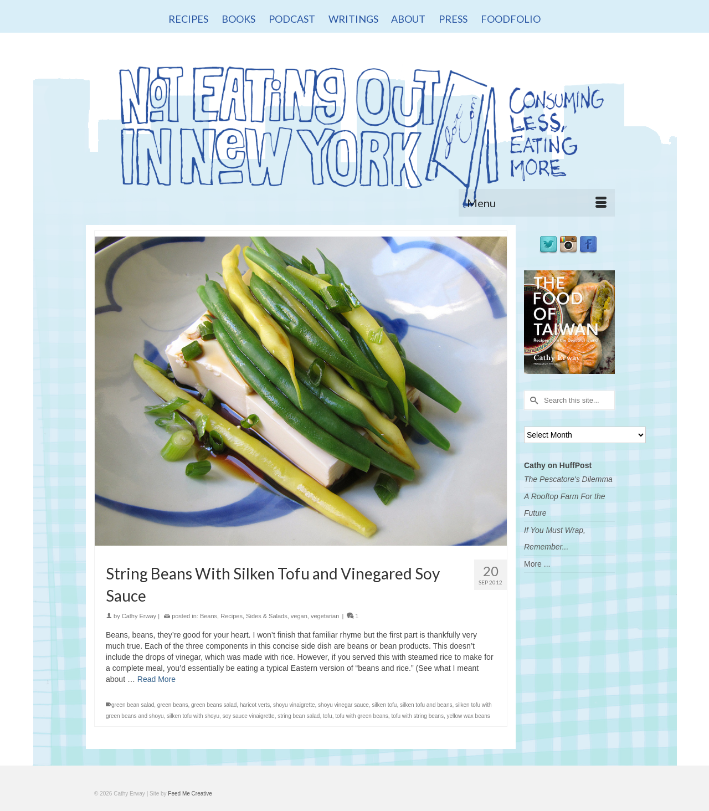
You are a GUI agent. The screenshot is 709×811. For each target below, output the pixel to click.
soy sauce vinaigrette (249, 716)
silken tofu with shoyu (193, 716)
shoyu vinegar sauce (343, 705)
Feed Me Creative (190, 794)
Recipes (231, 616)
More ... (537, 564)
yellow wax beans (468, 716)
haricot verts (255, 705)
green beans (172, 705)
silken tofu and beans (426, 705)
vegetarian (325, 616)
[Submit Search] (532, 400)
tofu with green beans (361, 716)
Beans (208, 616)
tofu (327, 716)
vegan (299, 616)
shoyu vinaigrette (294, 705)
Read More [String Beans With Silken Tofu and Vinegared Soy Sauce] (156, 679)
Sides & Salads (266, 616)
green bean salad (132, 705)
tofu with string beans (417, 716)
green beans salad (214, 705)
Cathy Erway (139, 616)
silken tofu (384, 705)
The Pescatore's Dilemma (568, 479)
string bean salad (299, 716)
